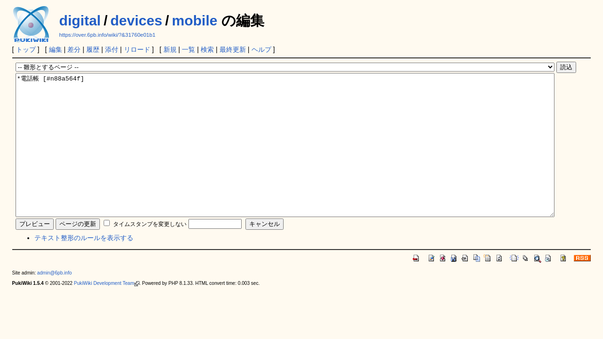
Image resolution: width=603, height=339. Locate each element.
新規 (170, 49)
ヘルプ (261, 49)
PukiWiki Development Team (106, 311)
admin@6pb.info (54, 301)
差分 (74, 49)
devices (136, 20)
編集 (55, 49)
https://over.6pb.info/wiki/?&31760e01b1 (107, 35)
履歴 (92, 49)
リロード (137, 49)
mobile (195, 20)
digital (80, 20)
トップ (26, 49)
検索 (207, 49)
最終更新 (233, 49)
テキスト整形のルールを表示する (83, 266)
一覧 (188, 49)
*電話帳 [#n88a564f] (285, 159)
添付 (111, 49)
